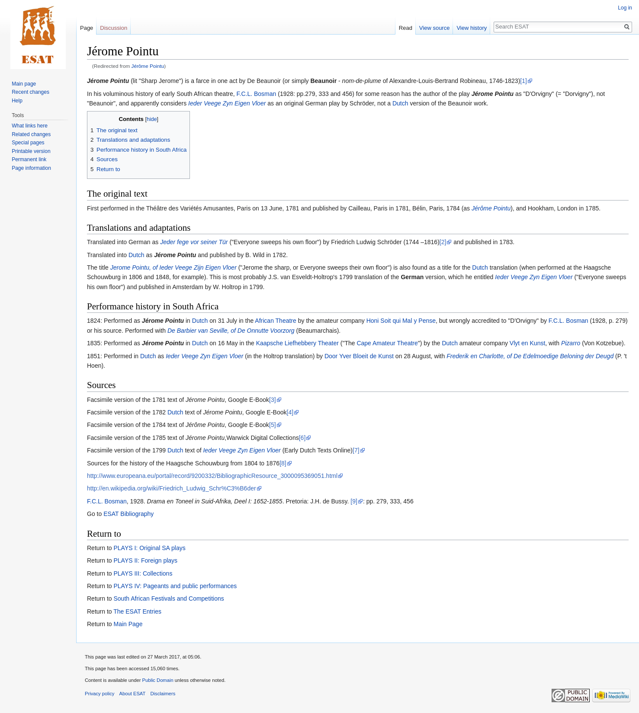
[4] (290, 412)
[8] (282, 463)
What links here (30, 126)
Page (86, 28)
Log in (625, 8)
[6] (302, 437)
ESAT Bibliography (128, 513)
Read (405, 28)
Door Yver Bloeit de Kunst (359, 356)
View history (471, 28)
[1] (523, 80)
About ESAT (132, 693)
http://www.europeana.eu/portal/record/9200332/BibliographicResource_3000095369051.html (212, 475)
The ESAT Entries (137, 611)
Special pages (28, 143)
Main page (24, 84)
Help (17, 101)
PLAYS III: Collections (142, 573)
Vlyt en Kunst (528, 343)
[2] (443, 242)
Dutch (400, 103)
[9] (353, 501)
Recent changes (30, 92)
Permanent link (29, 159)
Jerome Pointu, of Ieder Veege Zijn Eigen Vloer (173, 267)
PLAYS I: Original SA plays (149, 547)
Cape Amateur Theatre (386, 343)
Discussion (113, 28)
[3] (272, 399)
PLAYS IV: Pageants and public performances (175, 585)
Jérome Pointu (108, 80)
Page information (31, 168)
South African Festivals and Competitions (168, 598)
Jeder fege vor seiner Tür (194, 242)
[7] (356, 450)
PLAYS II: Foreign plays (145, 560)
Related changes (31, 134)
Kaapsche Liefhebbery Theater (297, 343)
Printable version (31, 151)
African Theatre (275, 320)
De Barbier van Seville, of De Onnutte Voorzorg (231, 330)
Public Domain (157, 680)
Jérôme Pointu (148, 66)
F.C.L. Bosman (256, 93)
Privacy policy (99, 693)
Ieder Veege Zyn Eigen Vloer (227, 103)
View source (434, 28)
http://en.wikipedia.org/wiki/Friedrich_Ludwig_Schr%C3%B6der (171, 488)
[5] (272, 424)
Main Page (127, 624)
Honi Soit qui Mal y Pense (401, 320)
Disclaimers (163, 693)
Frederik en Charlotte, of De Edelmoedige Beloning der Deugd (529, 356)
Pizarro (570, 343)
